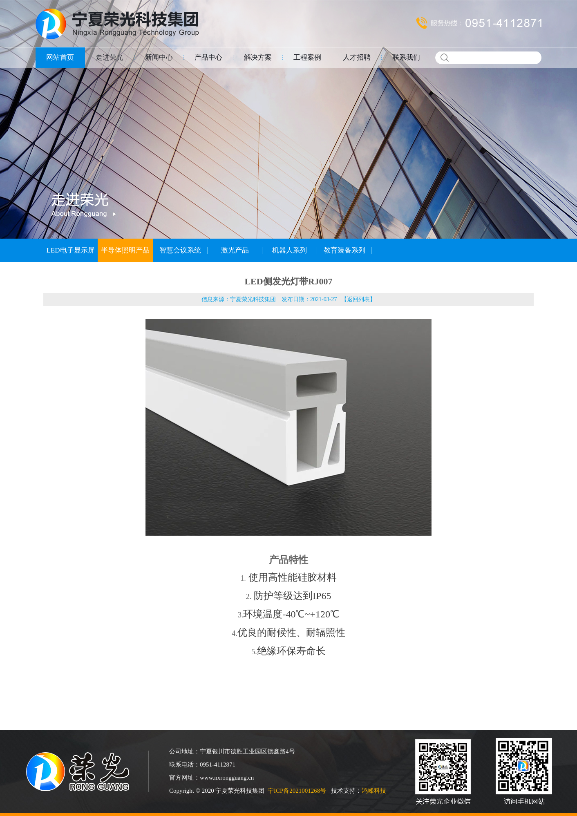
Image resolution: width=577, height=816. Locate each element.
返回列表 (358, 299)
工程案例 (307, 57)
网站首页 (60, 57)
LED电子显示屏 (70, 250)
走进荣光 (109, 57)
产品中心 (208, 57)
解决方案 (258, 57)
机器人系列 (289, 250)
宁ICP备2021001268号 (297, 790)
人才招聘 (357, 57)
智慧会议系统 (180, 250)
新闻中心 (159, 57)
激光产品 (235, 250)
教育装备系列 (344, 250)
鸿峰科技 (374, 790)
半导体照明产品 (125, 250)
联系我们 (406, 57)
